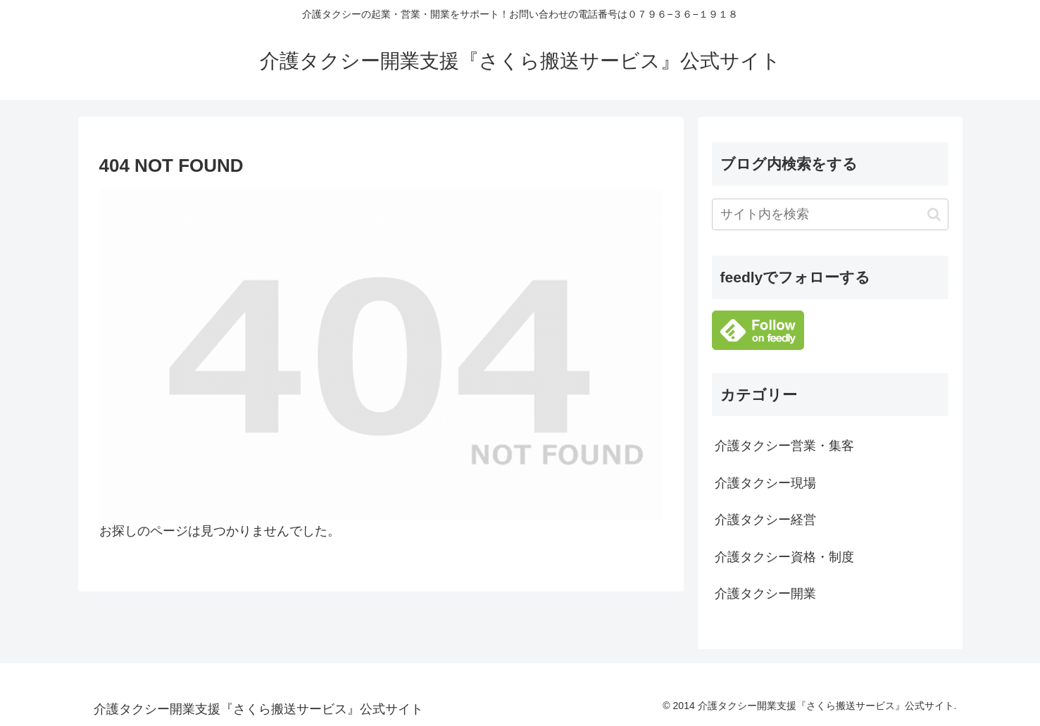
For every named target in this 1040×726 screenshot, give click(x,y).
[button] (934, 214)
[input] (830, 214)
